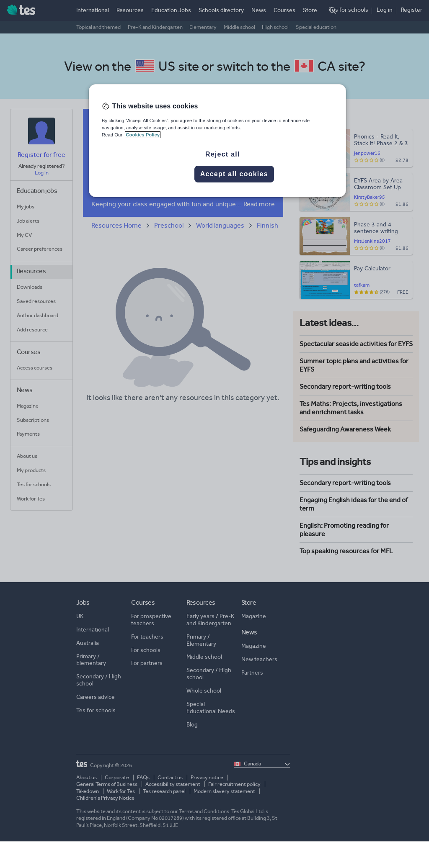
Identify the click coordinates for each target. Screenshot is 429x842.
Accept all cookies (234, 173)
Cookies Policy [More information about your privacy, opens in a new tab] (143, 134)
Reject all (222, 154)
